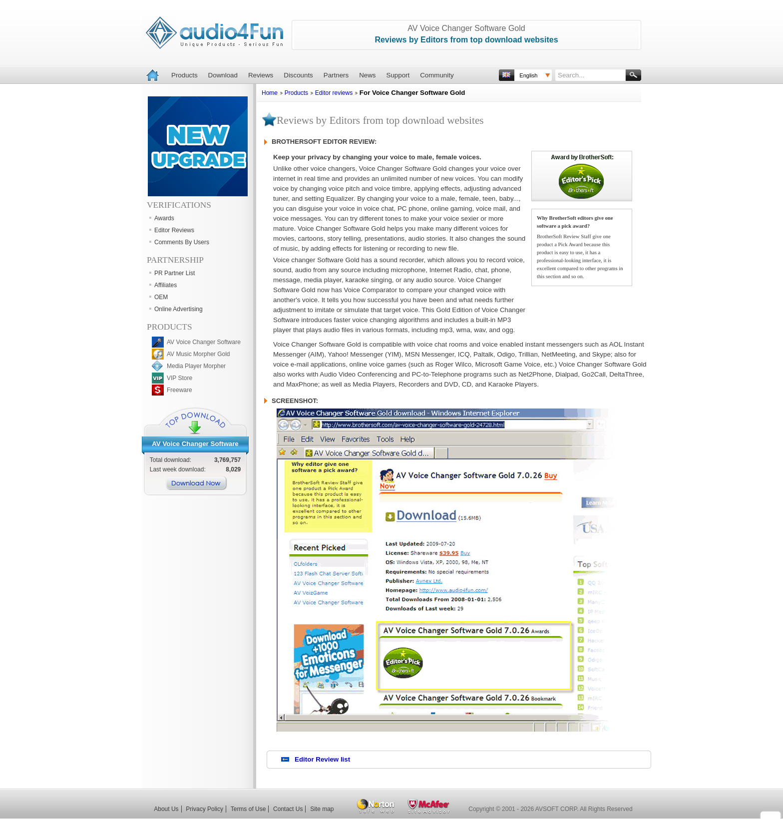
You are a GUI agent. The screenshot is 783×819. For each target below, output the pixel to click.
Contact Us (288, 809)
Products (184, 75)
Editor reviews (334, 92)
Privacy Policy (204, 809)
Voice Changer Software (200, 443)
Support (398, 75)
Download (223, 75)
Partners (336, 75)
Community (436, 75)
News (367, 75)
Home (270, 92)
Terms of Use (248, 809)
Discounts (298, 75)
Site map (322, 809)
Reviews (260, 75)
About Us (166, 809)
